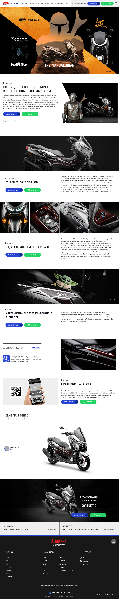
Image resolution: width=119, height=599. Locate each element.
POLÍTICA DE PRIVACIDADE (66, 570)
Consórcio (43, 3)
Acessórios (60, 3)
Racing (7, 573)
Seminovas (32, 3)
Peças (54, 3)
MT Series (8, 570)
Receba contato (92, 3)
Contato (62, 567)
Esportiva (8, 567)
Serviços (66, 3)
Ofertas (38, 3)
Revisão (44, 567)
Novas (44, 557)
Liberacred (50, 3)
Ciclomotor (8, 577)
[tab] (6, 448)
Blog (43, 570)
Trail (6, 564)
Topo (113, 542)
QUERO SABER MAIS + (51, 529)
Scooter (7, 557)
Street (7, 560)
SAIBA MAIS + (36, 348)
